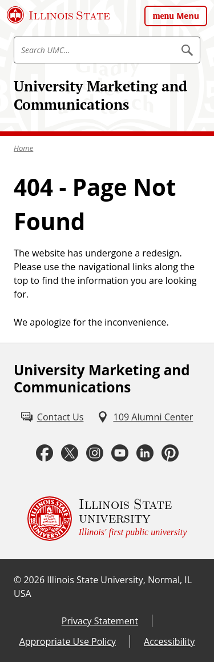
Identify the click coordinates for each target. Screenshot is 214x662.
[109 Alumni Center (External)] (145, 417)
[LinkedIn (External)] (145, 453)
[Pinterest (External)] (170, 453)
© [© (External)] (17, 579)
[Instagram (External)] (94, 453)
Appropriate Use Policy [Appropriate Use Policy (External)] (67, 641)
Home (23, 148)
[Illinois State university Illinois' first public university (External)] (107, 518)
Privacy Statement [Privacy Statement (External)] (100, 621)
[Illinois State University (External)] (58, 14)
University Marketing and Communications (100, 95)
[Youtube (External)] (119, 453)
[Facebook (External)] (44, 453)
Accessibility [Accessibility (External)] (169, 641)
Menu (187, 15)
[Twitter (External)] (69, 453)
